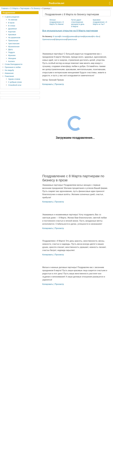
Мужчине (12, 55)
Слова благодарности (13, 64)
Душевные (71, 36)
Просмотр (59, 84)
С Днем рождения (12, 17)
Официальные (61, 39)
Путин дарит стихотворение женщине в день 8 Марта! (77, 23)
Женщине (12, 58)
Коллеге (11, 61)
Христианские (13, 43)
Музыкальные (14, 46)
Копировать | (48, 84)
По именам (12, 19)
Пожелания (9, 76)
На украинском (14, 37)
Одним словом (14, 79)
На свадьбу (9, 70)
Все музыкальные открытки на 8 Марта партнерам (70, 30)
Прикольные (72, 39)
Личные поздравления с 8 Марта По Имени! (56, 22)
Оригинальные (48, 39)
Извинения (9, 73)
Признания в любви (13, 67)
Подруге (11, 52)
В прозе (56, 36)
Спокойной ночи (14, 85)
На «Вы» (96, 36)
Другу (10, 49)
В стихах (63, 36)
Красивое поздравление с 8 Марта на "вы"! (100, 22)
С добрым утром (15, 82)
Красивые (88, 36)
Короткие (80, 36)
